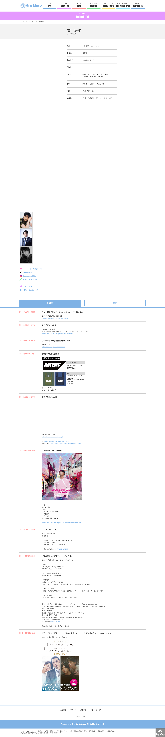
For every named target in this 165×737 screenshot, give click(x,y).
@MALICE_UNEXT (61, 549)
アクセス (73, 710)
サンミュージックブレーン (123, 5)
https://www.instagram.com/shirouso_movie (65, 443)
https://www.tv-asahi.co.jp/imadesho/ (55, 318)
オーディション (93, 5)
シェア (84, 716)
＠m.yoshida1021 (29, 276)
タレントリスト (64, 5)
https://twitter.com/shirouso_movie (56, 441)
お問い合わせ (138, 5)
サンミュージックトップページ (28, 21)
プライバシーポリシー (97, 710)
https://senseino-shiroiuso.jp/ (52, 437)
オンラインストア (108, 5)
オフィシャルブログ (30, 279)
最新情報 (50, 303)
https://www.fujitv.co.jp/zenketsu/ (53, 347)
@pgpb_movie (55, 622)
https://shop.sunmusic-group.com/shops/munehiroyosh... (62, 522)
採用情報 (83, 710)
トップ (49, 5)
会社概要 (63, 710)
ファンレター (27, 286)
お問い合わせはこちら (31, 290)
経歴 (115, 303)
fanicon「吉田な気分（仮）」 (33, 269)
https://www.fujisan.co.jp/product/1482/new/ (57, 333)
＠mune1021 (27, 272)
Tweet (78, 716)
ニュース (79, 5)
